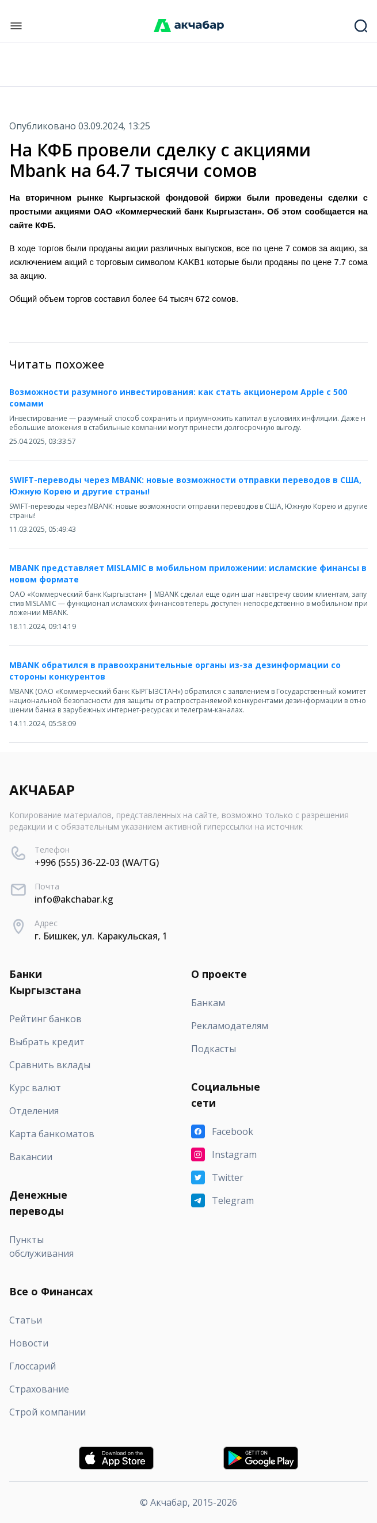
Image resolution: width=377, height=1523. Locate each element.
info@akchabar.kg (74, 899)
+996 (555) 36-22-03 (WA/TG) (97, 862)
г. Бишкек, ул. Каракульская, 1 (101, 936)
